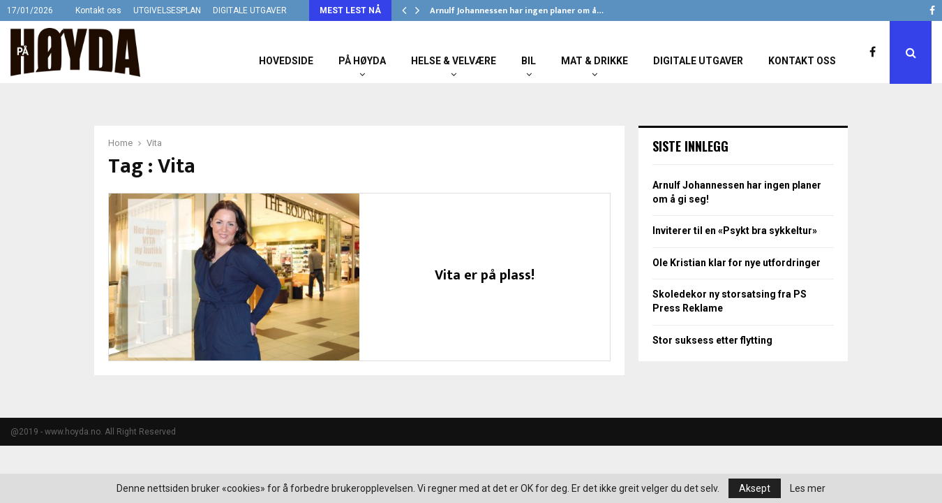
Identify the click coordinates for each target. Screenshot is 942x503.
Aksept (754, 488)
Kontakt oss (98, 10)
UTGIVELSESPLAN (167, 10)
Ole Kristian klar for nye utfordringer (736, 262)
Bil (528, 60)
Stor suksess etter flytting (712, 340)
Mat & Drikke (594, 60)
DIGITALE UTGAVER (250, 10)
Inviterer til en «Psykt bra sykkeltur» (734, 230)
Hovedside (286, 60)
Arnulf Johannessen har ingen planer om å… (517, 10)
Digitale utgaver (698, 60)
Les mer (807, 488)
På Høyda (362, 60)
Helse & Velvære (453, 60)
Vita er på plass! (484, 275)
